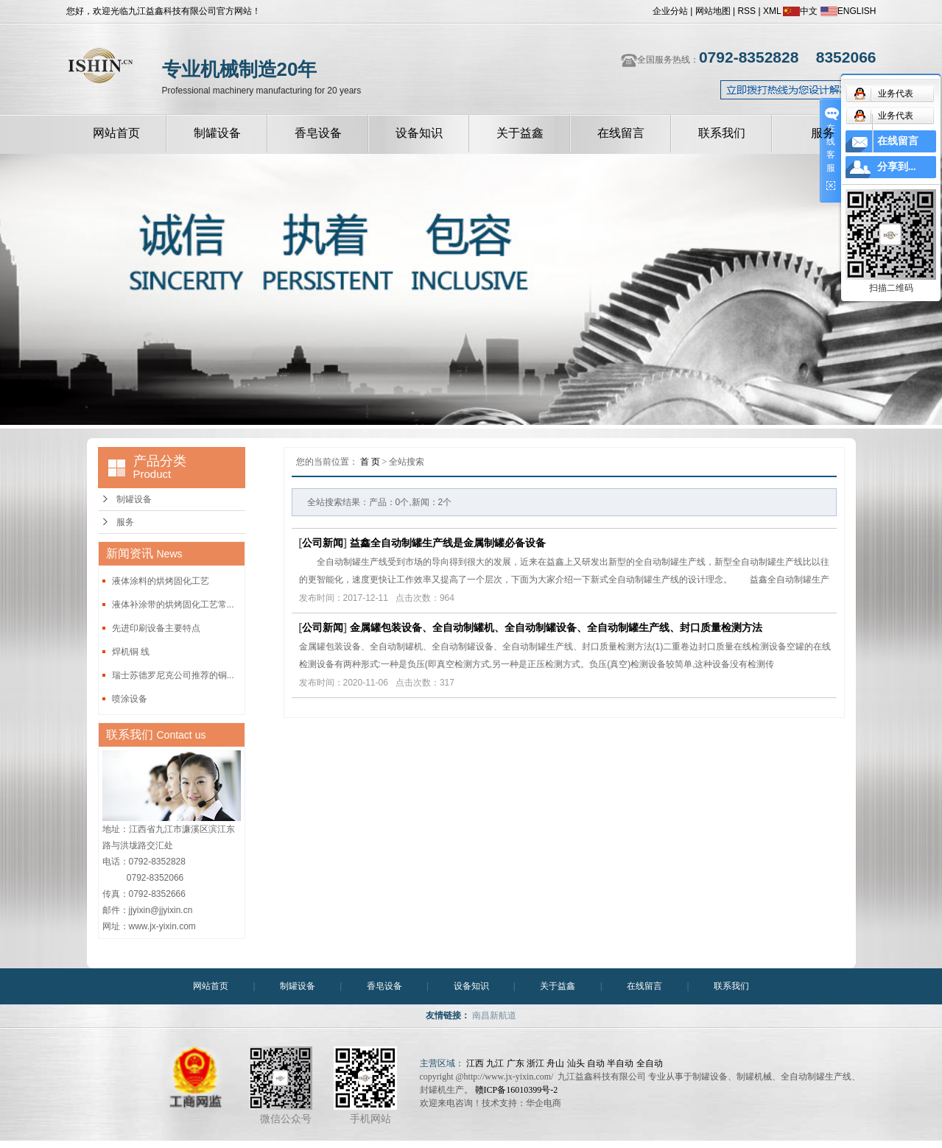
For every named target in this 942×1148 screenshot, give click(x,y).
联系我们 (721, 133)
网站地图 (713, 11)
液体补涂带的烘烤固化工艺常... (173, 604)
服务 (822, 133)
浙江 (535, 1063)
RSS (746, 11)
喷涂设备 (129, 699)
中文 (800, 11)
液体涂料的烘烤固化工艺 (160, 581)
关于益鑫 (520, 133)
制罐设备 (217, 133)
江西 (475, 1063)
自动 (596, 1063)
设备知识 (419, 133)
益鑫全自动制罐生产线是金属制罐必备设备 (448, 543)
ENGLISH (848, 11)
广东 (515, 1063)
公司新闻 (322, 543)
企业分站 (670, 11)
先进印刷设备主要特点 (156, 628)
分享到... (896, 166)
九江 (495, 1063)
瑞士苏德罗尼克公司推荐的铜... (173, 675)
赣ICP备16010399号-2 (516, 1090)
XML (772, 11)
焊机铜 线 (131, 652)
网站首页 (116, 133)
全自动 (649, 1063)
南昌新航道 (494, 1015)
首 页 (370, 462)
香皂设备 (318, 133)
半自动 (620, 1063)
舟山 (555, 1063)
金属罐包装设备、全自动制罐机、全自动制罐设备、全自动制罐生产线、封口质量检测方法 (556, 627)
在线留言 (620, 133)
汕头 (576, 1063)
